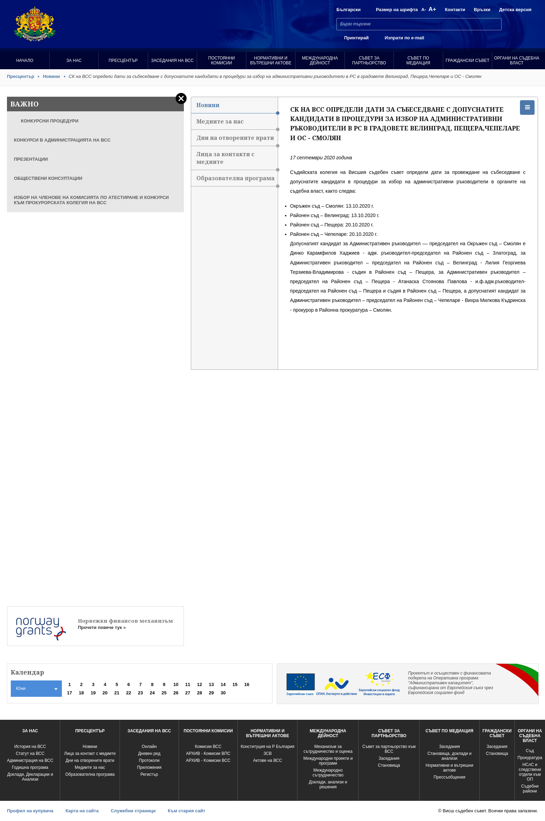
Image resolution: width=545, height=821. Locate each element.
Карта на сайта (81, 810)
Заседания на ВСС (172, 60)
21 (116, 692)
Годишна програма (30, 767)
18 (81, 692)
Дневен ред (149, 753)
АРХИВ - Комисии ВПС (208, 753)
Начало (24, 60)
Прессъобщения (449, 777)
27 (187, 692)
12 (199, 684)
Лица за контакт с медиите (90, 753)
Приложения (149, 767)
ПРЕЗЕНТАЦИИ (31, 159)
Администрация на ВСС (30, 760)
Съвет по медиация (418, 60)
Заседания (389, 758)
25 (164, 692)
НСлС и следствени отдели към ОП (530, 772)
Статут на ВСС (30, 753)
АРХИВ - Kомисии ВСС (208, 760)
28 (199, 692)
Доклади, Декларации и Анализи (30, 777)
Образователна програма (237, 180)
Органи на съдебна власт (516, 60)
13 (211, 684)
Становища (389, 765)
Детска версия (515, 9)
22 (128, 692)
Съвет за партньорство (369, 60)
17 (69, 692)
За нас (74, 60)
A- (423, 9)
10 (175, 684)
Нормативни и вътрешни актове (270, 60)
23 (140, 692)
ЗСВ (267, 753)
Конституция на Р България (268, 746)
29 (211, 692)
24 (152, 692)
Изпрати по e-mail (404, 37)
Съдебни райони (529, 789)
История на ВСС (30, 746)
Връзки (482, 9)
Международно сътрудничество (327, 773)
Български (348, 9)
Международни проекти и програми (328, 761)
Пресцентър (123, 60)
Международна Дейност (320, 60)
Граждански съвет (467, 60)
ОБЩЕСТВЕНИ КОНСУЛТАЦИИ (48, 178)
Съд (530, 750)
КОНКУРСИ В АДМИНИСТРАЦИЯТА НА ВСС (62, 140)
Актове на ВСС (267, 760)
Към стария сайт (186, 810)
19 (93, 692)
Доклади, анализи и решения (328, 784)
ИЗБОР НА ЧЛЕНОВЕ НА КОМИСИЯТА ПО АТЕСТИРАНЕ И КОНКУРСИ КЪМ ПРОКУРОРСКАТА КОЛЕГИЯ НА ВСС (91, 200)
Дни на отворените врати (237, 140)
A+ (432, 9)
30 (223, 692)
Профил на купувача (30, 810)
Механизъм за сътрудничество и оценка (327, 749)
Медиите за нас (237, 124)
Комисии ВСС (208, 746)
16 (246, 684)
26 (175, 692)
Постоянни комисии (221, 60)
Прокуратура (530, 757)
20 (105, 692)
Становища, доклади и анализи (450, 756)
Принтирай (356, 37)
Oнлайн (149, 746)
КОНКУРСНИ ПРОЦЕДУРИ (50, 120)
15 (235, 684)
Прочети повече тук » (102, 627)
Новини (51, 76)
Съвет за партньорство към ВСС (389, 749)
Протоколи (149, 760)
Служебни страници (133, 810)
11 (187, 684)
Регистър (149, 774)
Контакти (455, 9)
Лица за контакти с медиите (237, 160)
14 (223, 684)
